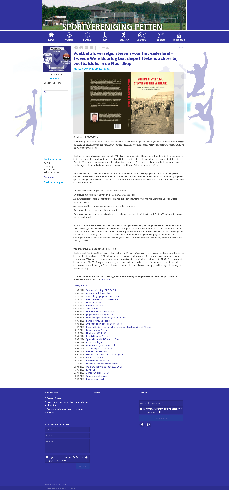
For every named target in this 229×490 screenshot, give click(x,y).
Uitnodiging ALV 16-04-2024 (99, 348)
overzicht (180, 47)
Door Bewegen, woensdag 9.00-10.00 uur (106, 317)
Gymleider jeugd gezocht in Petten (102, 296)
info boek (106, 279)
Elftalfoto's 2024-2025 (96, 333)
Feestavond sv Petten (96, 330)
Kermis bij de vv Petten (97, 336)
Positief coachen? (94, 357)
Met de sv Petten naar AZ (98, 351)
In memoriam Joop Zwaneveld (100, 345)
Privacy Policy (54, 398)
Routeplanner (50, 177)
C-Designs (71, 488)
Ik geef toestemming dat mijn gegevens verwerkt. (68, 459)
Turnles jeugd (92, 308)
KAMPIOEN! (91, 369)
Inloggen (48, 488)
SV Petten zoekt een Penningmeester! (104, 323)
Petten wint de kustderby (98, 293)
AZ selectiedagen (94, 342)
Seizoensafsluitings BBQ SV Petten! (102, 290)
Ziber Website (56, 488)
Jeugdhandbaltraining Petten (99, 314)
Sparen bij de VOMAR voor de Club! (102, 339)
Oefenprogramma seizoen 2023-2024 (104, 366)
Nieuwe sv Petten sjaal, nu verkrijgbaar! (104, 354)
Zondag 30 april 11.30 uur (98, 372)
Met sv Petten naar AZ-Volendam (102, 299)
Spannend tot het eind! (96, 375)
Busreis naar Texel (95, 379)
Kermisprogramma (95, 305)
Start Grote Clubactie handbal (100, 311)
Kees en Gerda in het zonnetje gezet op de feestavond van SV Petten (119, 327)
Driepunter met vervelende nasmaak (103, 363)
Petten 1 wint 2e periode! (98, 320)
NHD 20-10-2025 (94, 302)
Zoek (46, 92)
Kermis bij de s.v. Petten (97, 360)
